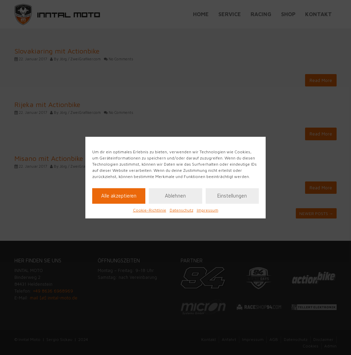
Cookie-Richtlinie (149, 209)
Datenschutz (181, 209)
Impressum (207, 209)
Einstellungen (232, 196)
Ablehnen (175, 196)
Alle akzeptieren (118, 196)
